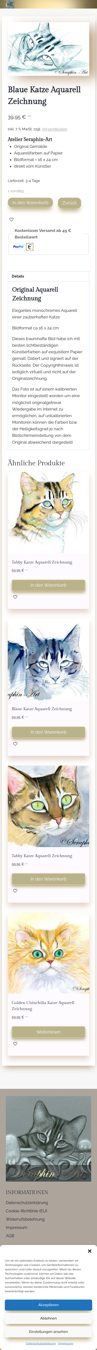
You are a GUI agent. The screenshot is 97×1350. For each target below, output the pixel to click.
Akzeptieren (48, 1305)
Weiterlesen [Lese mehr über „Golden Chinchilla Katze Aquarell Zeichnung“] (48, 1031)
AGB (10, 1235)
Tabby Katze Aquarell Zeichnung (42, 562)
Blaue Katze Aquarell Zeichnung (42, 709)
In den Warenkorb (30, 202)
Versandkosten (54, 129)
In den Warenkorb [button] (49, 585)
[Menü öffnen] (86, 4)
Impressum (65, 1343)
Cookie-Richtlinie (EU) (26, 1210)
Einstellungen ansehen (48, 1332)
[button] (89, 1251)
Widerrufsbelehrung (25, 1219)
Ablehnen (48, 1318)
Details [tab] (18, 276)
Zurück (69, 202)
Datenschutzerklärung (41, 1343)
